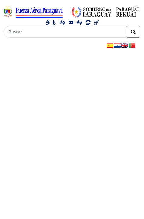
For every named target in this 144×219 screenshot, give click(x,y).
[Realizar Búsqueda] (133, 32)
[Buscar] (65, 32)
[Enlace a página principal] (72, 11)
